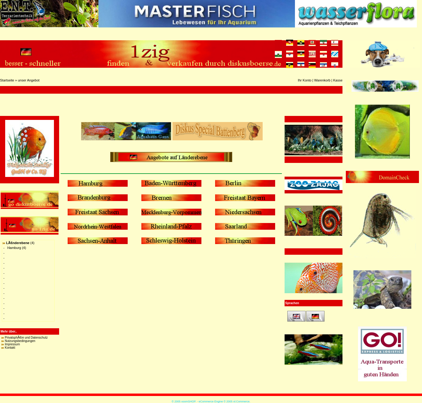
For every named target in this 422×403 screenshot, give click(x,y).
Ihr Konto (304, 80)
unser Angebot (29, 80)
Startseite (7, 80)
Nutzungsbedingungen (20, 341)
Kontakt (10, 347)
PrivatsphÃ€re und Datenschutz (26, 337)
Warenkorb (322, 80)
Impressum (12, 344)
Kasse (337, 80)
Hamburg (14, 248)
